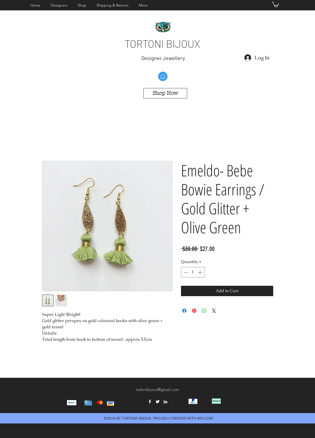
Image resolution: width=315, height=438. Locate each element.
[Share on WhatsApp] (204, 311)
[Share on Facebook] (184, 311)
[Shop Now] (165, 93)
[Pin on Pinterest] (194, 311)
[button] (60, 5)
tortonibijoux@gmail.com (157, 389)
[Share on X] (214, 311)
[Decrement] (185, 272)
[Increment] (200, 272)
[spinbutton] (193, 272)
